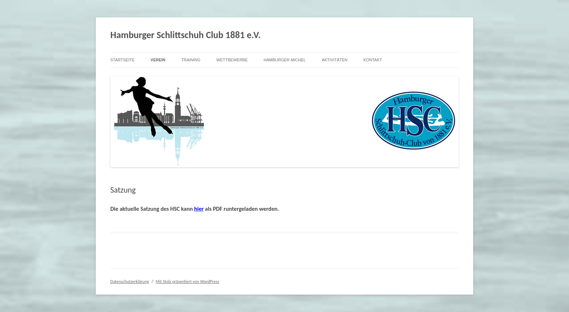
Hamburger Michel (285, 60)
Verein (158, 60)
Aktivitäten (335, 60)
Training (191, 60)
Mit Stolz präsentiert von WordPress (187, 281)
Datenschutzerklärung (129, 281)
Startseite (122, 60)
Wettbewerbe (231, 60)
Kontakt (373, 60)
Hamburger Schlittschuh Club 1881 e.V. (185, 35)
